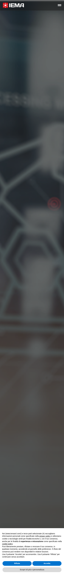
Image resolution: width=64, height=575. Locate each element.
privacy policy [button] (45, 536)
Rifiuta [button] (17, 563)
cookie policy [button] (7, 544)
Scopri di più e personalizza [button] (32, 570)
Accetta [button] (47, 563)
